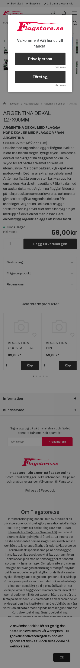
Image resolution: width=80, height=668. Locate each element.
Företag (40, 77)
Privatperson (40, 59)
